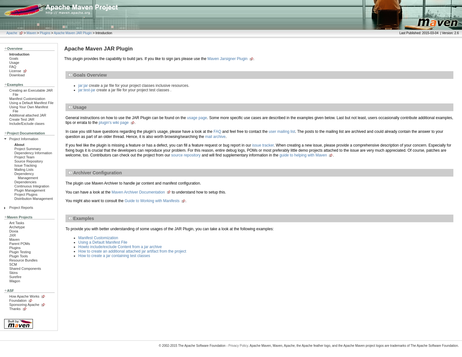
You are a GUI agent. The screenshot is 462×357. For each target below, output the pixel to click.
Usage (14, 63)
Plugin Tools (18, 256)
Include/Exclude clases (26, 123)
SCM (13, 264)
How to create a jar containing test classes (114, 256)
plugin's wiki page (114, 122)
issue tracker (262, 145)
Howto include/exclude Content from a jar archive (120, 247)
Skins (13, 273)
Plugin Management (29, 190)
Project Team (24, 157)
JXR (12, 235)
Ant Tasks (16, 223)
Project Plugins (25, 194)
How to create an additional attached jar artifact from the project (132, 251)
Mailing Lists (24, 169)
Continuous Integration (31, 186)
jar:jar (83, 85)
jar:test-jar (86, 90)
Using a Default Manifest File (31, 103)
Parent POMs (19, 244)
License (15, 71)
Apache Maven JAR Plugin (73, 33)
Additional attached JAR (27, 115)
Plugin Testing (20, 252)
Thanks (15, 309)
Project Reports (21, 207)
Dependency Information (33, 153)
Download (17, 75)
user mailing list (282, 131)
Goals (13, 58)
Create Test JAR (22, 119)
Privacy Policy (238, 345)
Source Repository (28, 161)
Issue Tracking (25, 165)
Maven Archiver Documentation (138, 192)
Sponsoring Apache (24, 305)
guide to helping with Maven (303, 155)
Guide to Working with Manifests (152, 201)
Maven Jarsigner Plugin (227, 59)
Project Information (23, 139)
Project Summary (27, 149)
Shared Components (25, 268)
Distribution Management (33, 199)
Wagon (14, 281)
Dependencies (25, 182)
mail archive (215, 136)
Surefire (15, 277)
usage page (197, 118)
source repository (186, 155)
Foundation (18, 300)
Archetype (17, 227)
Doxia (13, 231)
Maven (31, 33)
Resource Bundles (23, 260)
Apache (11, 33)
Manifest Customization (27, 99)
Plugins (45, 33)
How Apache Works (24, 296)
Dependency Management (26, 176)
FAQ (12, 67)
